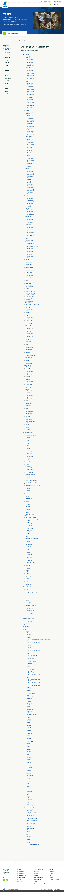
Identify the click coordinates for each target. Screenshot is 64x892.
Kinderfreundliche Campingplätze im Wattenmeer (39, 639)
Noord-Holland (29, 136)
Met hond (28, 299)
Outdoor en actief (28, 483)
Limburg (27, 195)
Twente (27, 280)
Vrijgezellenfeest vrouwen (31, 482)
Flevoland (28, 110)
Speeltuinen (28, 555)
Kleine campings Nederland (32, 246)
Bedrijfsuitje (28, 531)
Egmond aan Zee (30, 760)
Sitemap (58, 889)
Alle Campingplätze (31, 632)
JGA (28, 817)
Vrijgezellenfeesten (30, 475)
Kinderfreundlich (31, 693)
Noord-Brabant (29, 182)
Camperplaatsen (30, 64)
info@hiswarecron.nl (7, 873)
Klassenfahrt (29, 810)
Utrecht (27, 129)
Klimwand (28, 506)
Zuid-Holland (28, 153)
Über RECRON (29, 841)
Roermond (29, 206)
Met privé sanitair (30, 78)
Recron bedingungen (31, 845)
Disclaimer (50, 889)
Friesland (28, 67)
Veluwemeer (28, 362)
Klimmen (27, 512)
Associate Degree (31, 611)
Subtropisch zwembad (30, 474)
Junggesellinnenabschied (32, 820)
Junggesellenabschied (32, 818)
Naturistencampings (30, 272)
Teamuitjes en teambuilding (32, 519)
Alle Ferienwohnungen (32, 714)
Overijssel (28, 96)
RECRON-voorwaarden (31, 591)
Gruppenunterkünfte (31, 812)
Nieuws (26, 624)
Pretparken (28, 464)
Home (11, 40)
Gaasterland (28, 283)
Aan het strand (29, 621)
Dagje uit (58, 4)
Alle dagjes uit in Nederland (24, 40)
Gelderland (28, 113)
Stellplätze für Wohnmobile (34, 642)
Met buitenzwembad (30, 422)
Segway (27, 501)
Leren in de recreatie (30, 607)
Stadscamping (29, 298)
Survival (27, 493)
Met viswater (29, 108)
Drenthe (27, 81)
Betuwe (27, 289)
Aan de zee (28, 619)
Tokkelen (27, 496)
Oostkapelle (29, 768)
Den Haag (29, 166)
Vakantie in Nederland (29, 618)
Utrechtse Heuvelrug (30, 293)
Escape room (28, 539)
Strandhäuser (30, 720)
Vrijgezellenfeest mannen (31, 480)
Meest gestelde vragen (31, 587)
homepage (13, 24)
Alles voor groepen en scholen (32, 434)
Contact (27, 589)
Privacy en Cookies (43, 889)
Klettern (28, 829)
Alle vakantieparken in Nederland (33, 366)
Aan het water (30, 68)
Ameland (27, 229)
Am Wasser (30, 727)
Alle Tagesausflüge (31, 823)
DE (25, 629)
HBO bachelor (30, 613)
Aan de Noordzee (29, 301)
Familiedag (28, 462)
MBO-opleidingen (30, 610)
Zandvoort (29, 152)
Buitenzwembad (29, 472)
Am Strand (29, 837)
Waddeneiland (29, 241)
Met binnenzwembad (30, 421)
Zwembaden (28, 466)
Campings (26, 54)
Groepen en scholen (28, 432)
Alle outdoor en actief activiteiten (33, 485)
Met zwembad (30, 59)
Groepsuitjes (28, 461)
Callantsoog (29, 765)
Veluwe (27, 208)
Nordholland (29, 671)
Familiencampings (32, 644)
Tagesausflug (28, 821)
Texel (27, 230)
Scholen (27, 616)
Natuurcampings (30, 60)
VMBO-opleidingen (31, 608)
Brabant (28, 437)
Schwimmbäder (30, 815)
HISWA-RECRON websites (32, 592)
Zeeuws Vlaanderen (30, 358)
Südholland (29, 676)
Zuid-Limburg (28, 253)
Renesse (29, 179)
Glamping (28, 288)
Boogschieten (29, 498)
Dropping (28, 499)
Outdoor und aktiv (31, 825)
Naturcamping (31, 648)
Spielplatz (29, 826)
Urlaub (27, 834)
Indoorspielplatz (30, 828)
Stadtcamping (30, 709)
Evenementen (27, 626)
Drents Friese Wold (30, 296)
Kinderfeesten (29, 544)
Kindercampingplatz (32, 655)
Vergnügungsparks (31, 813)
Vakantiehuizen (27, 302)
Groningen (28, 57)
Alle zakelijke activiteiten (31, 517)
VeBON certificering (30, 514)
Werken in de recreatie (31, 605)
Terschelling (28, 224)
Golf (26, 503)
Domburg (29, 181)
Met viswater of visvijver (31, 291)
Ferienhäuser (28, 712)
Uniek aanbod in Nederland (46, 1)
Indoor (27, 491)
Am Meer (29, 634)
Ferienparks (28, 773)
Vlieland (27, 238)
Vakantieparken (27, 365)
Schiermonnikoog (29, 240)
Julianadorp (29, 323)
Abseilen (27, 495)
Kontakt (28, 842)
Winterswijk (29, 128)
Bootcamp (28, 504)
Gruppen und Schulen (30, 807)
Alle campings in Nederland (32, 56)
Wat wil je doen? (13, 33)
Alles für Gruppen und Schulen (33, 809)
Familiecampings (30, 62)
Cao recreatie (29, 602)
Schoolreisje (28, 459)
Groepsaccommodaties (31, 435)
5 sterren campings (31, 88)
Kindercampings (30, 65)
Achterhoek (28, 216)
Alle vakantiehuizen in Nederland (33, 304)
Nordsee (28, 637)
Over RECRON (27, 586)
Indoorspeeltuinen (31, 562)
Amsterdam (29, 150)
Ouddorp (29, 762)
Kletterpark (29, 831)
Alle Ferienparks (30, 775)
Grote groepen (29, 363)
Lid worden (28, 599)
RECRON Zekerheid (57, 1)
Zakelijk (26, 515)
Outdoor (27, 487)
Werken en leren (28, 603)
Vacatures (26, 600)
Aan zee (28, 137)
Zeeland (27, 168)
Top (60, 863)
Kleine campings (30, 75)
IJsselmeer (28, 273)
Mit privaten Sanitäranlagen (34, 664)
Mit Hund (29, 635)
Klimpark (27, 507)
